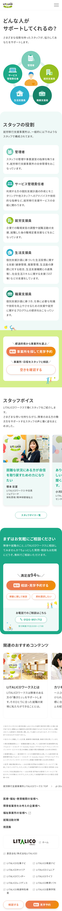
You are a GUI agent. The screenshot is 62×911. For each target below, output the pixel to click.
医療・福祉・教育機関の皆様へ (20, 798)
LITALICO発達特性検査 (15, 891)
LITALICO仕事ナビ (14, 863)
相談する (13, 904)
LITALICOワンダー (14, 876)
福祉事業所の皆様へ (15, 813)
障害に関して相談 (18, 596)
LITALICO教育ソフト (45, 883)
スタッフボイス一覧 (31, 515)
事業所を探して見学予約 (31, 351)
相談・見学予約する (31, 585)
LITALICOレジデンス (15, 883)
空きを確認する (31, 369)
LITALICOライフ (42, 876)
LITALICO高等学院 (44, 889)
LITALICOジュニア (44, 869)
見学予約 (42, 904)
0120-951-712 (31, 619)
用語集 (7, 827)
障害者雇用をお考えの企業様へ (21, 806)
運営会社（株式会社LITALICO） (20, 853)
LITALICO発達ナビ (44, 863)
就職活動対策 (11, 820)
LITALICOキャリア (14, 869)
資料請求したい (44, 596)
